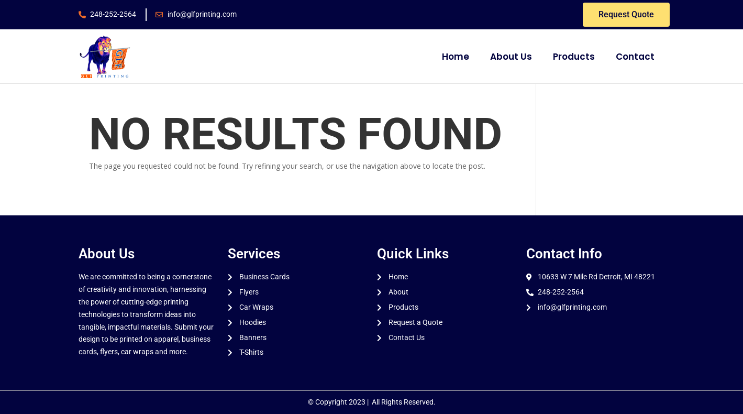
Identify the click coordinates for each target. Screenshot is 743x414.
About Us (511, 56)
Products (574, 56)
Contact (635, 56)
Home (455, 56)
